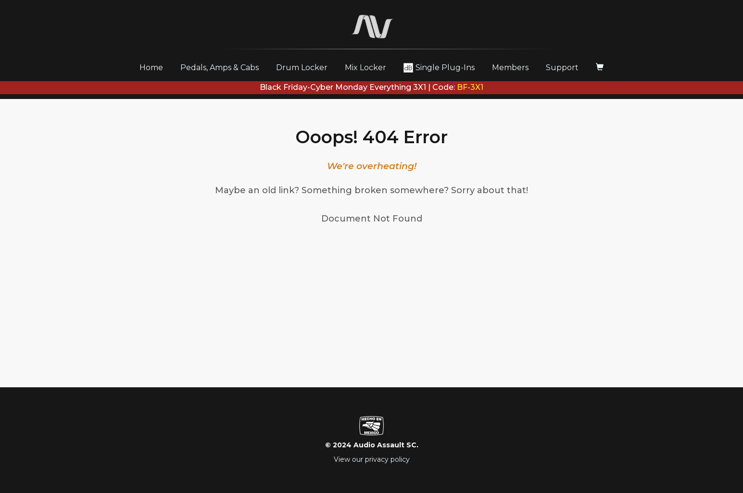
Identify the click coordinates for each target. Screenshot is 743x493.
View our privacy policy (372, 459)
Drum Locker (301, 67)
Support (562, 67)
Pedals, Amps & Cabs (219, 67)
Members (510, 67)
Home (154, 67)
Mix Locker (365, 67)
